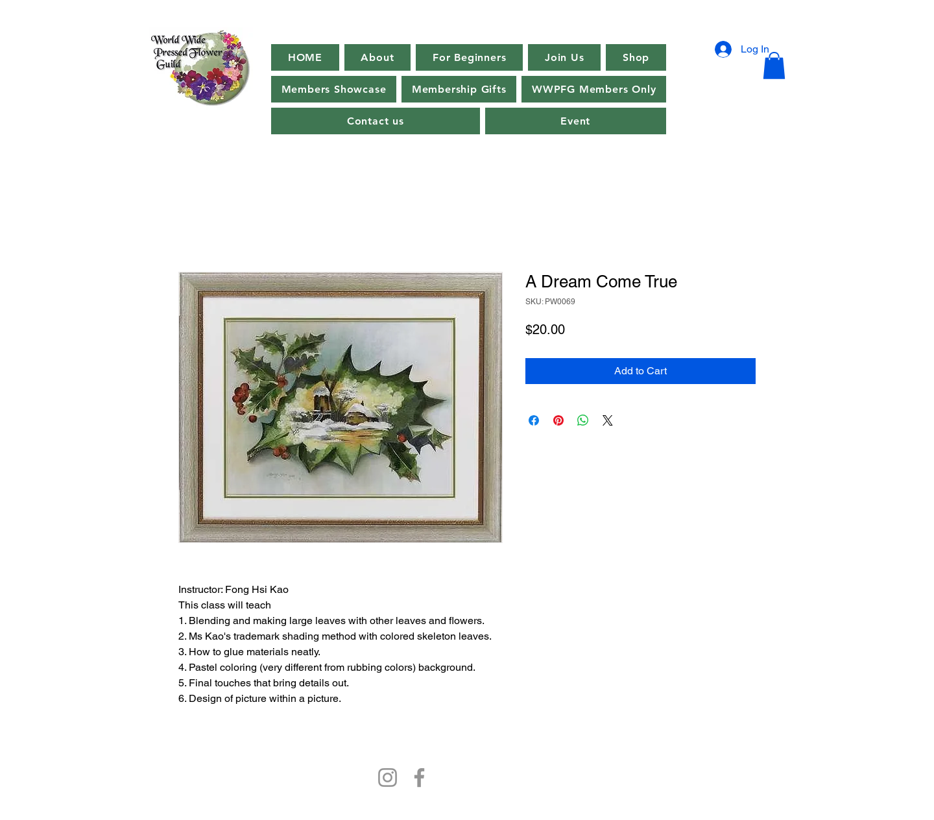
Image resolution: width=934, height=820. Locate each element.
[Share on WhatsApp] (583, 420)
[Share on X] (608, 420)
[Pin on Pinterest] (558, 420)
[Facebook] (419, 777)
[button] (576, 121)
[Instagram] (387, 777)
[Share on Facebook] (534, 420)
